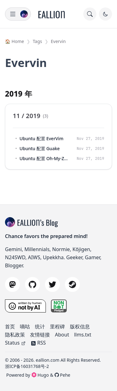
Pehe (63, 375)
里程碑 (57, 326)
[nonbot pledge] (59, 305)
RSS (38, 342)
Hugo (40, 375)
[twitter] (52, 284)
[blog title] (11, 222)
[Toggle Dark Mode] (105, 14)
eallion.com (48, 360)
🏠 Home (14, 41)
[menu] (18, 14)
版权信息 (80, 326)
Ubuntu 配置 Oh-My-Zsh (43, 158)
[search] (89, 14)
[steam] (72, 284)
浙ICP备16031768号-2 (27, 366)
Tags (37, 41)
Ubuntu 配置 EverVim (41, 138)
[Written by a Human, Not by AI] (25, 305)
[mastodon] (12, 284)
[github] (32, 284)
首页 (10, 326)
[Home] (51, 14)
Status (15, 342)
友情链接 (40, 334)
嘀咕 (25, 326)
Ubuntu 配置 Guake (39, 148)
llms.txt (82, 334)
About (62, 334)
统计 (40, 326)
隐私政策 (15, 334)
